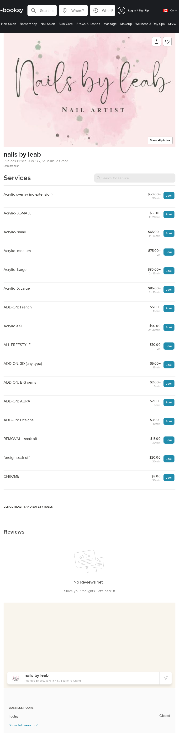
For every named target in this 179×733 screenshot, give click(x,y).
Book (169, 195)
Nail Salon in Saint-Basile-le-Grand (50, 718)
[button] (42, 10)
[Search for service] (134, 178)
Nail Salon (17, 718)
